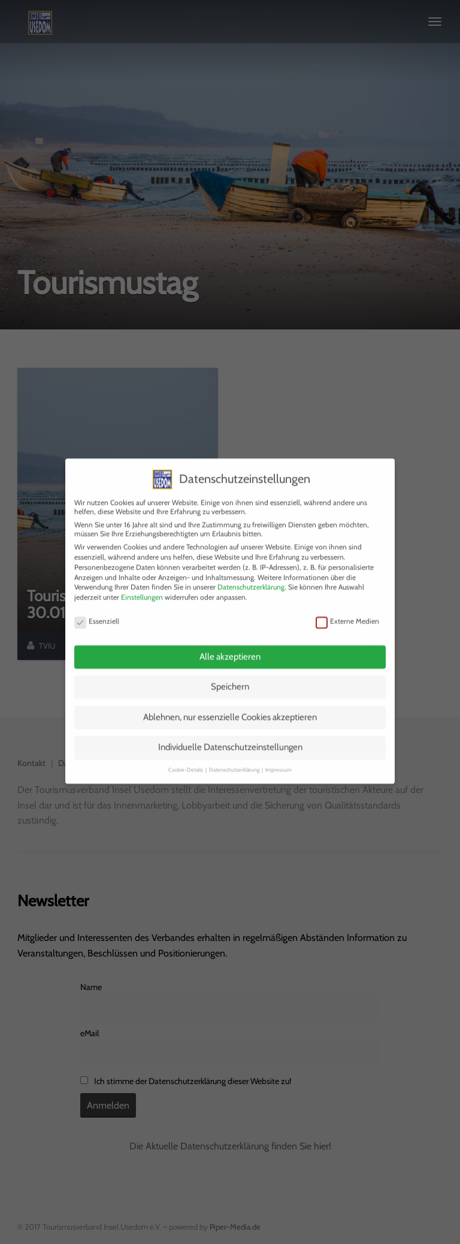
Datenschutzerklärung (251, 577)
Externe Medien (347, 610)
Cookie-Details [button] (186, 759)
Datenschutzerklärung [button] (235, 759)
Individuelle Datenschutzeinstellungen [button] (230, 737)
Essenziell (96, 610)
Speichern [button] (230, 676)
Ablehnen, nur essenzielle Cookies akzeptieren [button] (230, 706)
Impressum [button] (278, 759)
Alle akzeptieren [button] (230, 646)
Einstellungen (142, 587)
